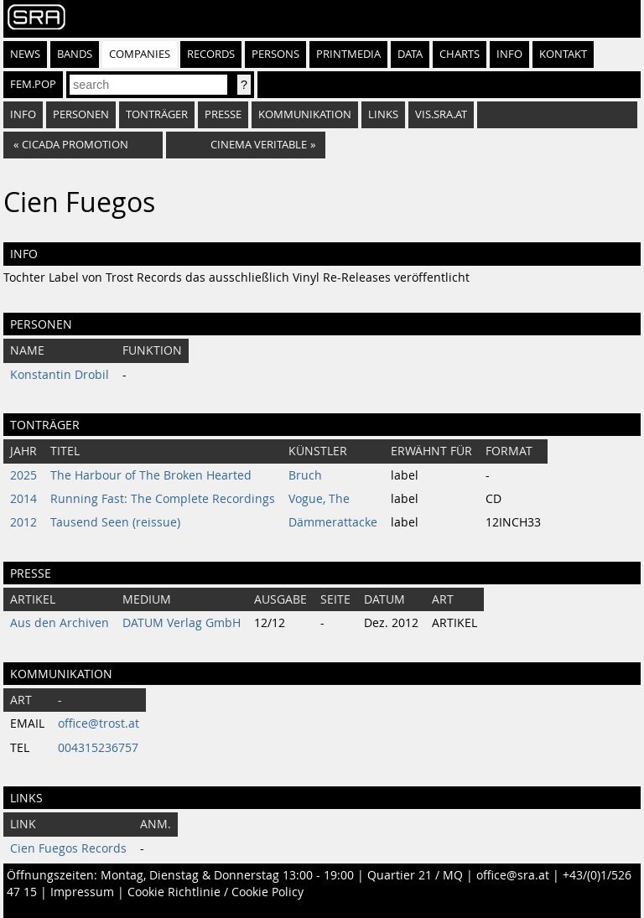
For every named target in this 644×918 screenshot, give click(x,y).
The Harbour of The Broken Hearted (151, 475)
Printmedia (348, 54)
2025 (23, 475)
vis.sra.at (441, 114)
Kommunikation (304, 114)
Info (509, 54)
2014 (23, 498)
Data (410, 54)
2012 (23, 522)
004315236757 (98, 747)
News (25, 54)
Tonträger (157, 114)
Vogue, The (319, 498)
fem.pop (33, 84)
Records (211, 54)
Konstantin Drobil (59, 374)
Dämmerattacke (332, 522)
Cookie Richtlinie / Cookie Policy (215, 892)
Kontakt (563, 54)
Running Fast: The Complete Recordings (162, 498)
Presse (223, 114)
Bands (74, 54)
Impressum (82, 892)
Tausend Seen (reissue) (115, 522)
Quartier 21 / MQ (415, 875)
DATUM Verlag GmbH (181, 622)
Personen (81, 114)
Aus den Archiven (59, 622)
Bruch (305, 475)
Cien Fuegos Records (68, 848)
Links (383, 114)
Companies (139, 54)
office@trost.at (98, 723)
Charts (459, 54)
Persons (275, 54)
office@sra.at (512, 875)
